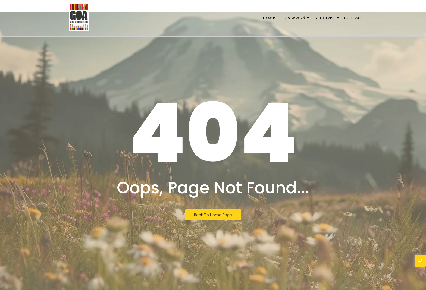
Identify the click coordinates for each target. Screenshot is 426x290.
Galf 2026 (295, 17)
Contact (353, 17)
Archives (325, 17)
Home (269, 17)
